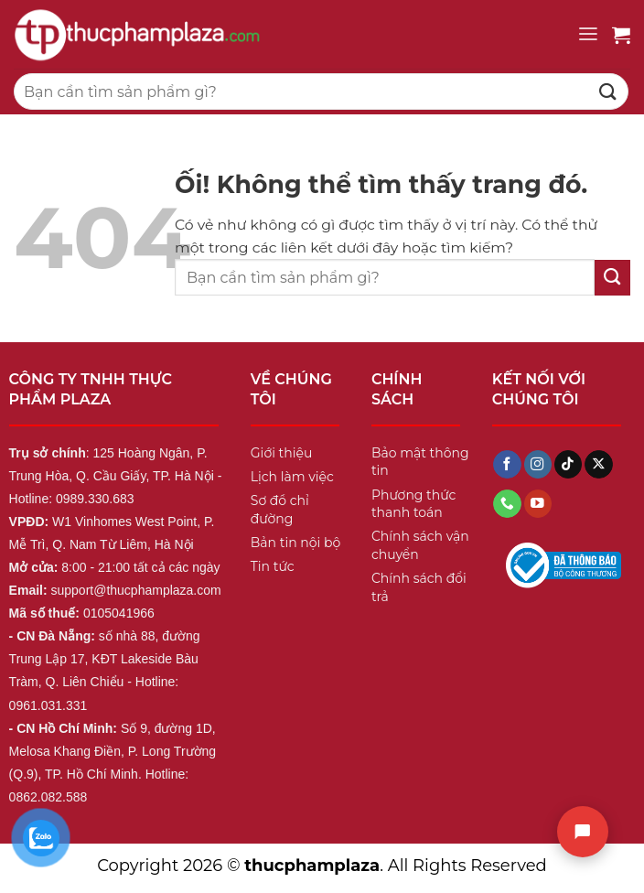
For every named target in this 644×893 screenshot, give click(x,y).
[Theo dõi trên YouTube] (538, 504)
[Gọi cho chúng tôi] (507, 504)
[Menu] (588, 34)
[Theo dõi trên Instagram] (538, 464)
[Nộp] (608, 91)
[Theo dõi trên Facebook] (507, 464)
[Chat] (582, 831)
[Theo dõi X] (598, 464)
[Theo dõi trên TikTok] (568, 464)
